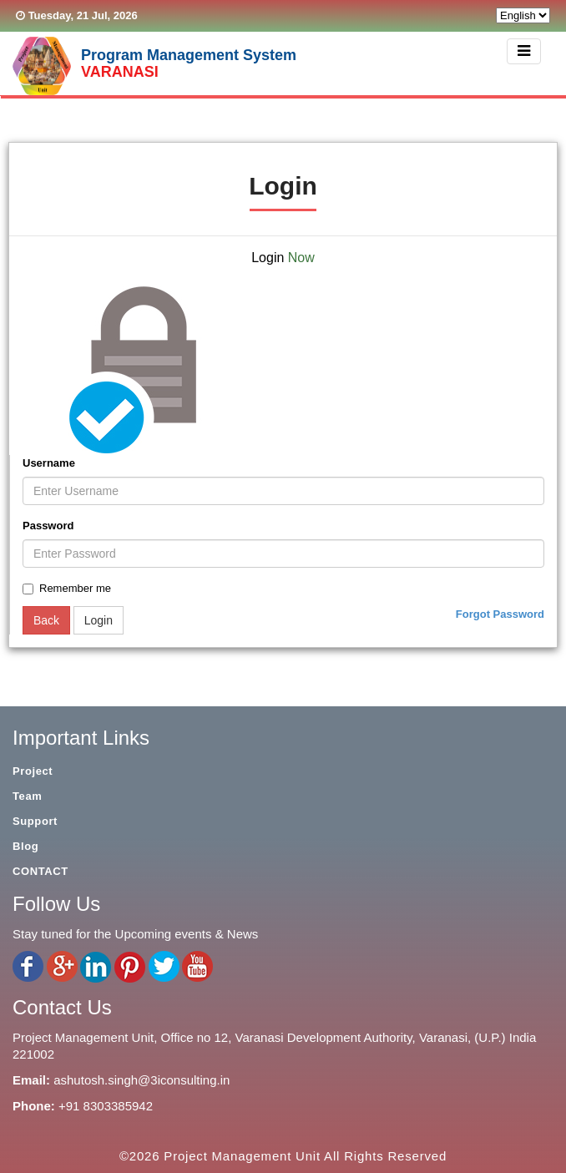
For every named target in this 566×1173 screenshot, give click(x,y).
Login (98, 620)
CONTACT (40, 871)
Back (46, 620)
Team (27, 796)
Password (48, 525)
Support (35, 821)
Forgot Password (500, 614)
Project (33, 771)
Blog (25, 846)
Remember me (67, 588)
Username (49, 463)
